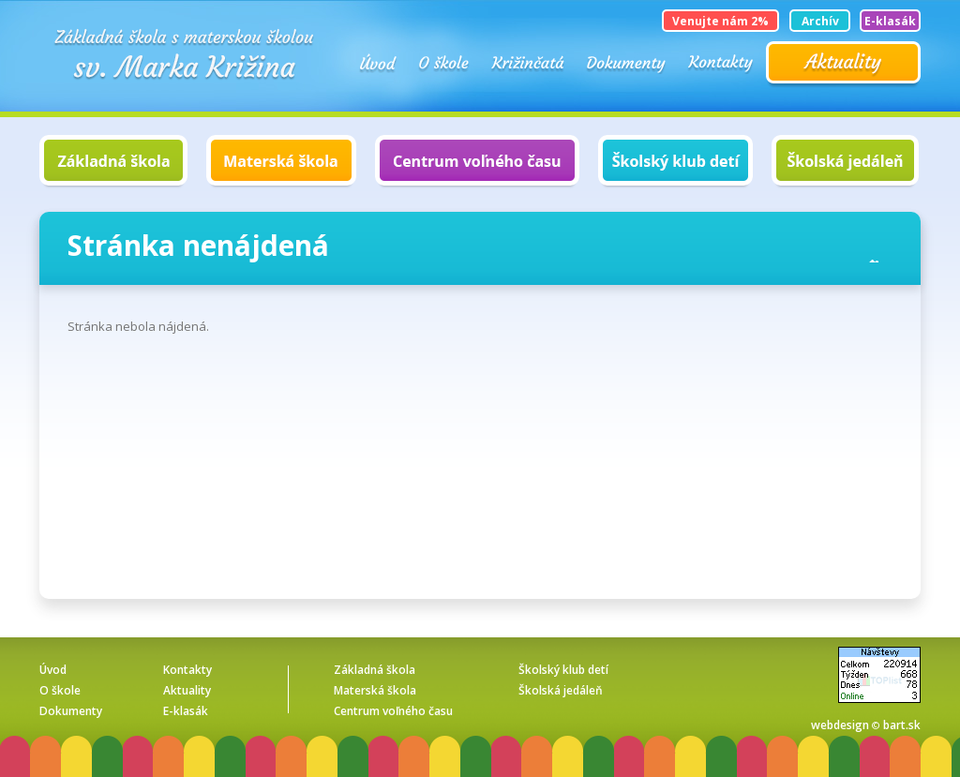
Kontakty (720, 63)
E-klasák (890, 21)
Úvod (378, 63)
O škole (444, 63)
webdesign (840, 725)
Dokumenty (626, 63)
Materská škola (281, 161)
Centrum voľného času (477, 161)
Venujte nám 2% (720, 21)
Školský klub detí (675, 161)
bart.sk (902, 725)
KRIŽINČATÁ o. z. (528, 63)
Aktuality (843, 64)
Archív (820, 21)
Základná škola (113, 161)
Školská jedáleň (845, 161)
